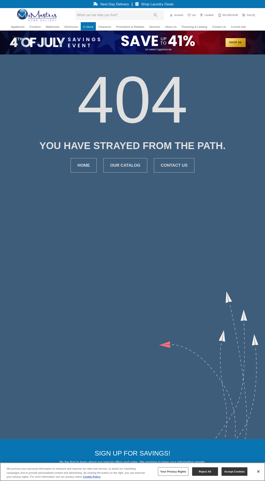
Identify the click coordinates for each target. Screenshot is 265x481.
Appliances (18, 26)
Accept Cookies (234, 471)
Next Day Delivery (110, 4)
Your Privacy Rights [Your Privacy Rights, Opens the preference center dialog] (173, 471)
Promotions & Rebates (130, 26)
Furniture (35, 26)
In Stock (88, 26)
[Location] (206, 15)
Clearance (104, 26)
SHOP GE (235, 42)
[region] (132, 472)
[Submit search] (155, 15)
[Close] (258, 471)
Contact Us (219, 26)
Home (83, 165)
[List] (191, 15)
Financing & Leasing (194, 26)
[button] (171, 15)
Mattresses (52, 26)
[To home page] (36, 15)
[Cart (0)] (248, 15)
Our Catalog (125, 165)
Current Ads (238, 26)
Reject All (205, 471)
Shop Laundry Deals (154, 4)
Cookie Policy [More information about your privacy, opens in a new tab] (91, 476)
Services (154, 26)
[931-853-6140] (227, 15)
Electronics (71, 26)
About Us (171, 26)
